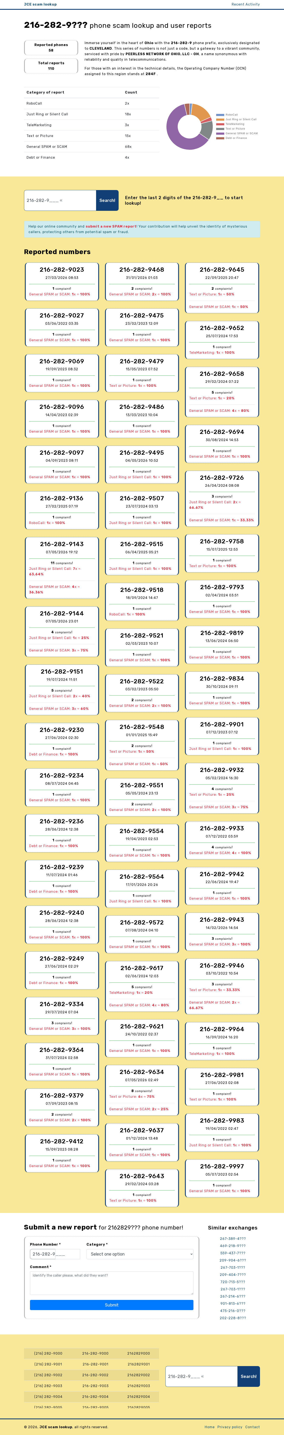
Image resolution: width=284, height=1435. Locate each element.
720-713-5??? (232, 1282)
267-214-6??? (233, 1296)
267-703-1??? (233, 1268)
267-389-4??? (233, 1239)
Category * (97, 1244)
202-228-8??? (233, 1318)
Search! (107, 200)
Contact (252, 1427)
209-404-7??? (233, 1275)
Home (210, 1427)
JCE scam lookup (40, 4)
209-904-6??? (233, 1260)
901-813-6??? (233, 1304)
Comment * (40, 1267)
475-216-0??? (233, 1311)
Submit (112, 1305)
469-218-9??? (233, 1246)
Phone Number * (45, 1244)
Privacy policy (230, 1427)
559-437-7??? (233, 1253)
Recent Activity (246, 4)
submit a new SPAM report (111, 226)
